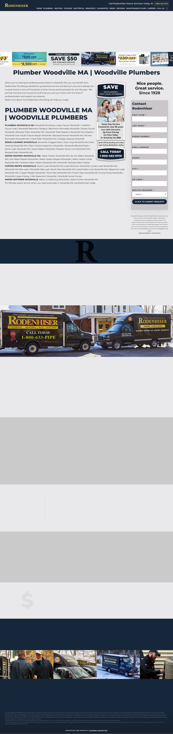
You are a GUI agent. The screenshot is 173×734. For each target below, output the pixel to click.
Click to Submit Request (149, 201)
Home (39, 8)
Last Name (139, 126)
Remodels (91, 8)
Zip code (138, 179)
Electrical (78, 8)
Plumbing (48, 8)
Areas (112, 8)
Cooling (68, 8)
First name (139, 115)
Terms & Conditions (145, 233)
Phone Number (141, 136)
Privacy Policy (156, 233)
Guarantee (102, 8)
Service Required (143, 190)
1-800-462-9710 (161, 4)
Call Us (160, 8)
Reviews (121, 8)
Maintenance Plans (136, 8)
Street (136, 158)
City (135, 169)
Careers (151, 8)
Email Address (140, 147)
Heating (58, 8)
